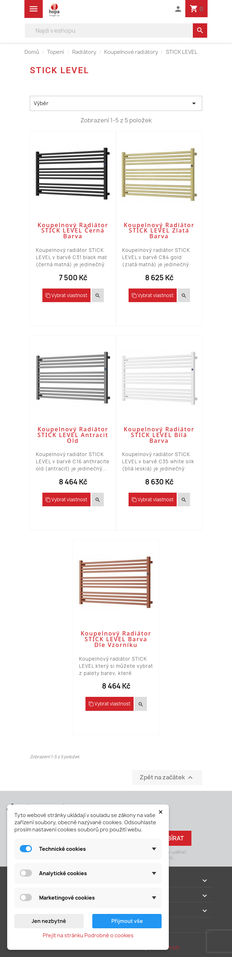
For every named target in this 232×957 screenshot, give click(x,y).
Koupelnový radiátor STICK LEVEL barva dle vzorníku (115, 639)
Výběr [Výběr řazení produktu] (116, 103)
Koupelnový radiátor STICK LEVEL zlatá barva (159, 230)
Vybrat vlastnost (66, 295)
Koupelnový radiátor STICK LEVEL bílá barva (159, 435)
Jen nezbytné (49, 921)
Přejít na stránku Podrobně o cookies (88, 935)
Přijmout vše (127, 921)
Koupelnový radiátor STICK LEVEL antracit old (72, 435)
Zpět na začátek (167, 777)
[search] (200, 30)
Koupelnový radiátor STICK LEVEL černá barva (72, 230)
